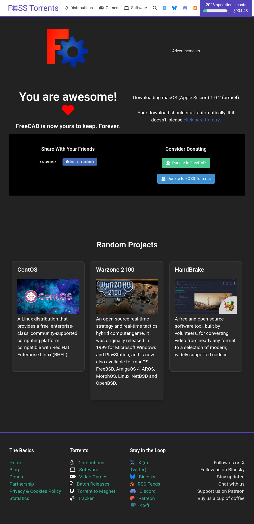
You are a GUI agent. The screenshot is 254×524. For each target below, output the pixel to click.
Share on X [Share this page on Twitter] (47, 162)
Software (135, 7)
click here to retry (202, 120)
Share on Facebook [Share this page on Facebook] (80, 162)
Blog (14, 469)
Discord (143, 491)
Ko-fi (139, 505)
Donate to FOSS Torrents (186, 178)
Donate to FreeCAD (186, 162)
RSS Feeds (145, 484)
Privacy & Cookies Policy (35, 491)
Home (15, 463)
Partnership (21, 484)
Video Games (88, 477)
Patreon (142, 498)
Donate (17, 477)
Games (108, 7)
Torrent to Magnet (92, 491)
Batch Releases (89, 484)
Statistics (19, 498)
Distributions (79, 7)
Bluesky (142, 477)
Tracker (82, 498)
